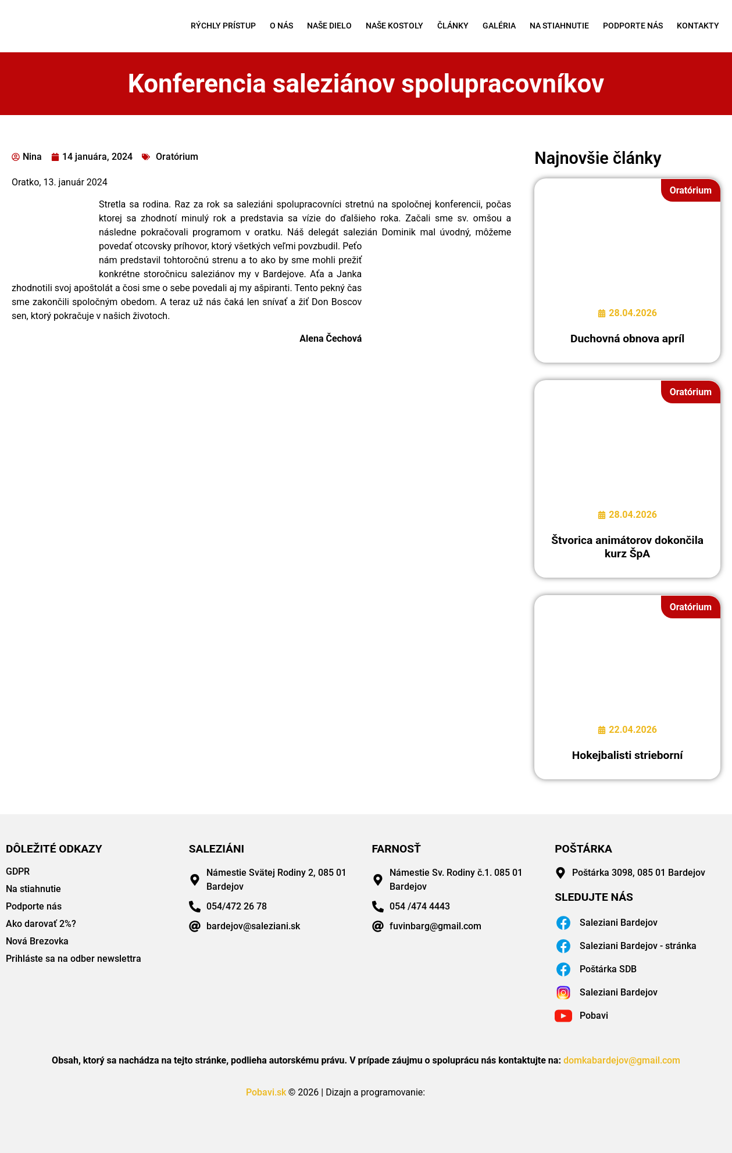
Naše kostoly (394, 26)
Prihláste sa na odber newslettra (73, 958)
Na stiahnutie (559, 26)
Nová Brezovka (37, 941)
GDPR (18, 871)
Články (453, 26)
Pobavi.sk (266, 1092)
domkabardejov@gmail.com (621, 1060)
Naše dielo (329, 26)
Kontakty (698, 26)
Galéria (499, 26)
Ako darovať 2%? (41, 923)
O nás (281, 26)
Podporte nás (633, 26)
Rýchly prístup (223, 26)
